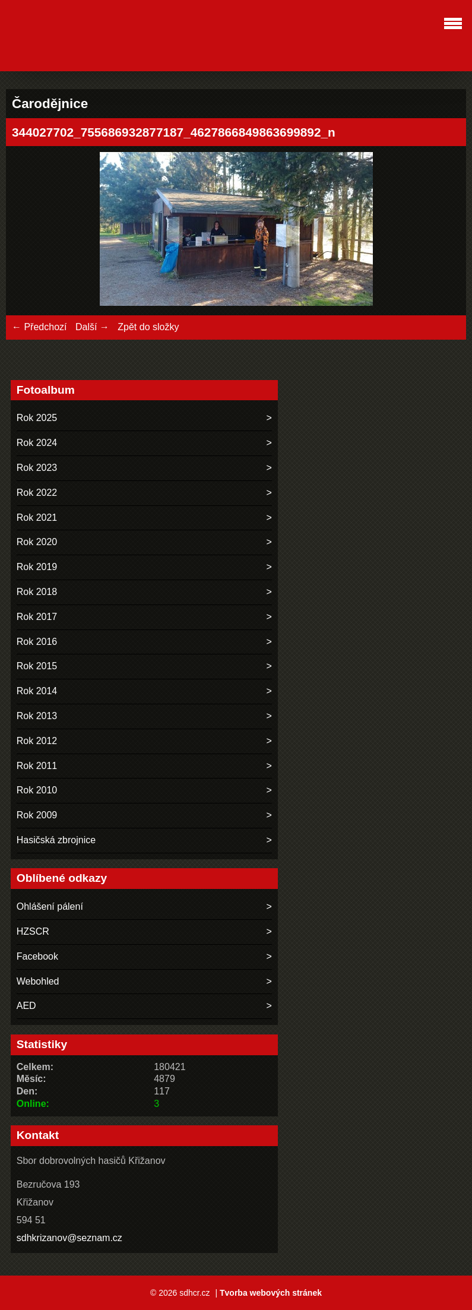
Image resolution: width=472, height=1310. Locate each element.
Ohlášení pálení (50, 906)
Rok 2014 (37, 691)
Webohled (38, 981)
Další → (92, 327)
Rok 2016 (37, 642)
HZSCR (33, 931)
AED (26, 1006)
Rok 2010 (37, 790)
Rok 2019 (37, 567)
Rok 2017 (37, 617)
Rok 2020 (37, 542)
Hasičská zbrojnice (56, 840)
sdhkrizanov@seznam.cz (69, 1238)
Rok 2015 (37, 666)
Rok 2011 (37, 766)
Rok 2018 (37, 592)
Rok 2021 (37, 517)
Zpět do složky (148, 327)
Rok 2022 (37, 493)
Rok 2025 (37, 418)
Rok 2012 (37, 741)
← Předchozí (39, 327)
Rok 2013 (37, 716)
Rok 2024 (37, 443)
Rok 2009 (37, 815)
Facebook (37, 956)
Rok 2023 (37, 468)
